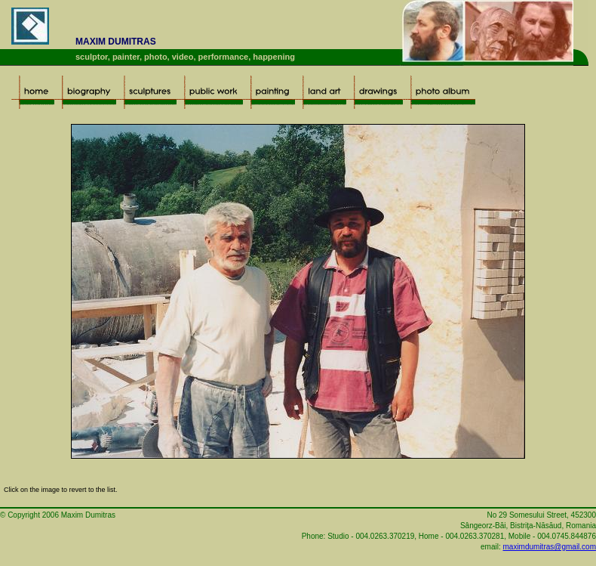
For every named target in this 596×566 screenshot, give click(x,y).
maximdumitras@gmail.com (549, 547)
